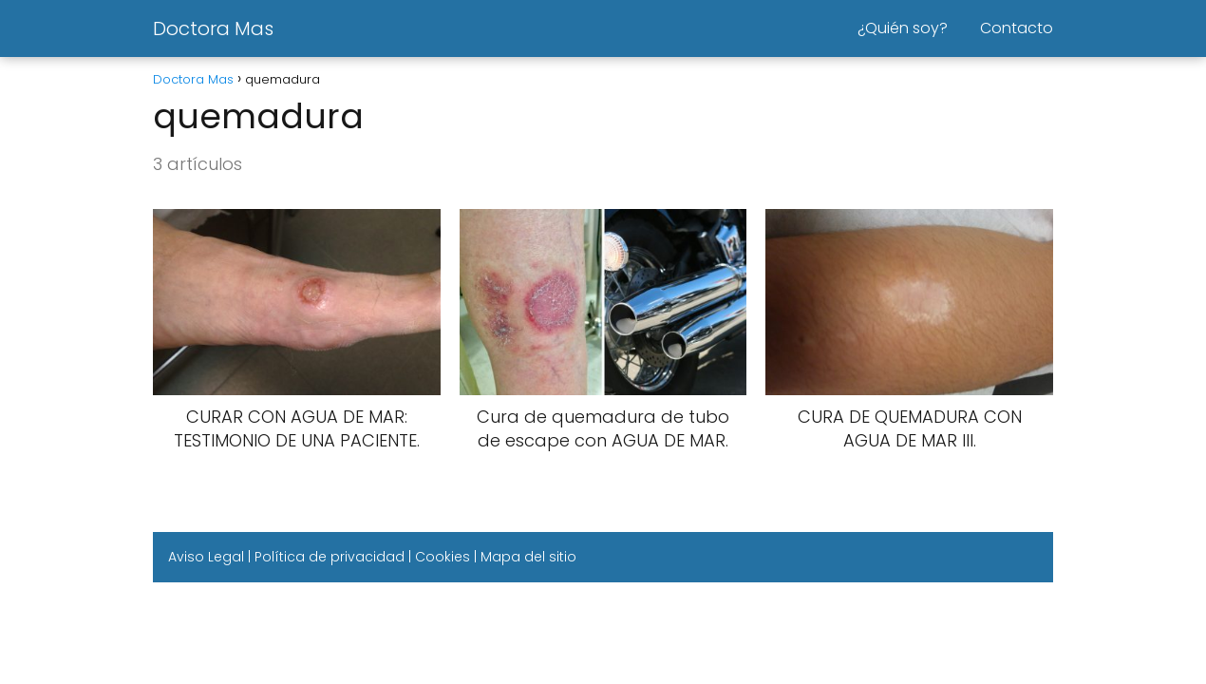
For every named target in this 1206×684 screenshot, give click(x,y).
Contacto (1016, 28)
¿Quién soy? (902, 28)
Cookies (442, 556)
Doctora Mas (213, 28)
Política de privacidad (329, 556)
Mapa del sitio (528, 556)
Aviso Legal (206, 556)
